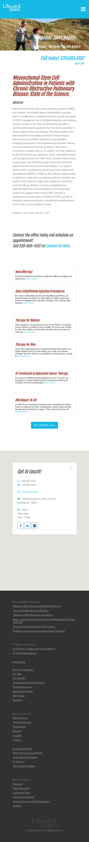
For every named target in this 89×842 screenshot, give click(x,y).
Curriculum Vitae (22, 792)
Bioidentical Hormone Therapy (29, 682)
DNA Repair (19, 695)
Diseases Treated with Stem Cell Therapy (34, 626)
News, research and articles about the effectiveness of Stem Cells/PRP (44, 621)
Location (17, 735)
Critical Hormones (22, 686)
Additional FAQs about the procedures (33, 614)
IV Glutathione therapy (25, 653)
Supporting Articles (22, 748)
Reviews (17, 731)
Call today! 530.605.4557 (61, 60)
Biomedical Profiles (23, 691)
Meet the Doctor (21, 788)
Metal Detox (19, 662)
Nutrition (18, 700)
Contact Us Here (57, 246)
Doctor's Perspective (23, 797)
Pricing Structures (22, 722)
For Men (17, 673)
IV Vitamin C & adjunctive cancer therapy (34, 648)
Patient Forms (20, 718)
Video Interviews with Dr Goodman (31, 801)
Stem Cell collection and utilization (31, 610)
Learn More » (32, 278)
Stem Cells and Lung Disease (27, 752)
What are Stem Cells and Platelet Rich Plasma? (37, 606)
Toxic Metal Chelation (24, 766)
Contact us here (30, 491)
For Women (19, 678)
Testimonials (19, 726)
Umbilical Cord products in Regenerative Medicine (39, 631)
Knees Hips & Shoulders (25, 757)
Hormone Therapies (23, 669)
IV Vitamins (19, 761)
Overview (18, 783)
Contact (17, 739)
